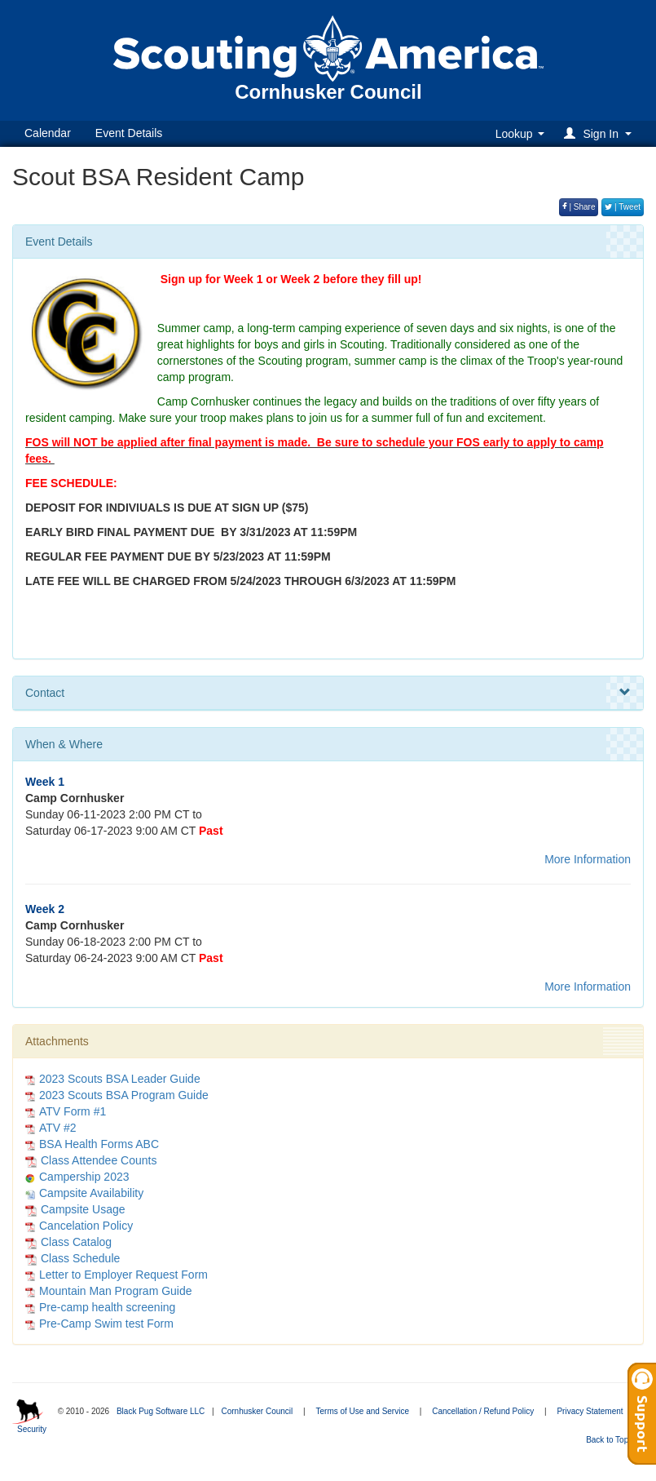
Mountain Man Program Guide (115, 1290)
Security (31, 1429)
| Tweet (623, 206)
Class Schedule (72, 1258)
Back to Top (612, 1439)
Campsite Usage (75, 1209)
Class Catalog (68, 1241)
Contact (328, 693)
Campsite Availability (91, 1192)
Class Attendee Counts (90, 1160)
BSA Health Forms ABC (99, 1144)
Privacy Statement (590, 1411)
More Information (587, 859)
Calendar (47, 133)
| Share (579, 206)
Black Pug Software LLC (161, 1411)
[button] (600, 133)
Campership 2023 (84, 1176)
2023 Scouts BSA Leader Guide (119, 1078)
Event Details (128, 133)
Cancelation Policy (86, 1225)
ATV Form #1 (72, 1111)
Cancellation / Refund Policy (483, 1411)
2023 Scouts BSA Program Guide (124, 1095)
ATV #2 (58, 1127)
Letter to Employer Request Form (123, 1274)
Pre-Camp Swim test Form (106, 1323)
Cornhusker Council (257, 1411)
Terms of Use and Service (362, 1411)
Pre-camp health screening (107, 1307)
